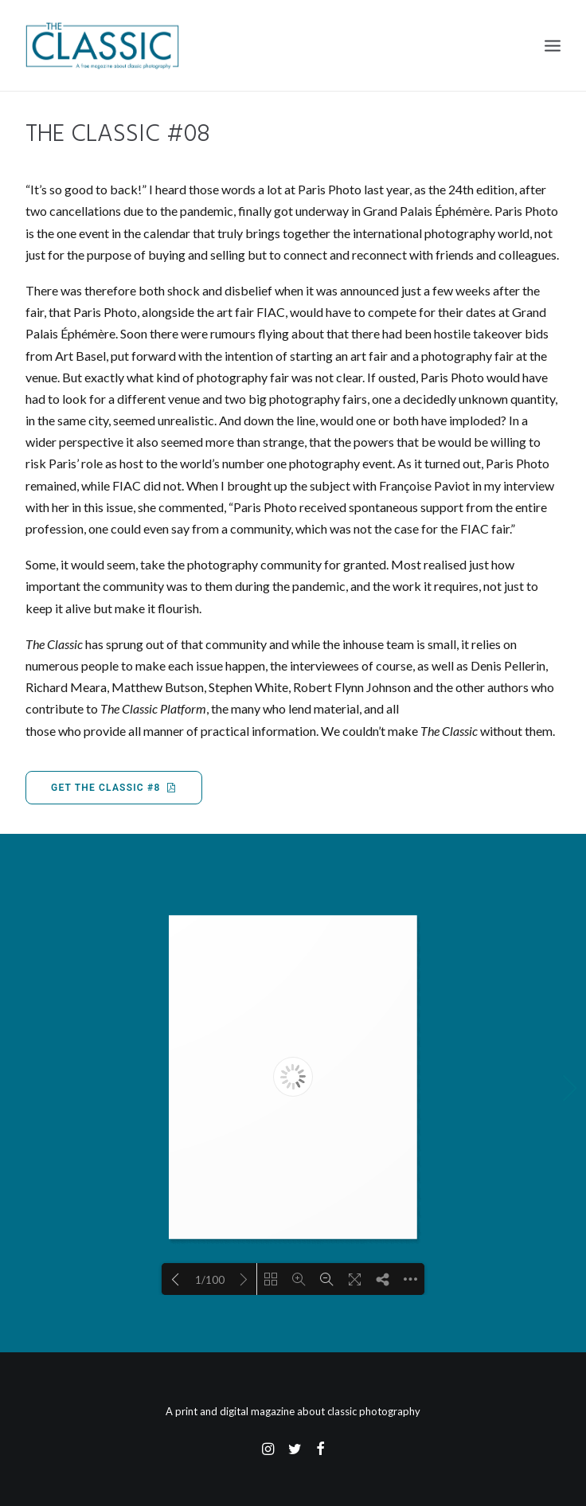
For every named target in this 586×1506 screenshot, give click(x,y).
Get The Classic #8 (114, 787)
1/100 (210, 1279)
